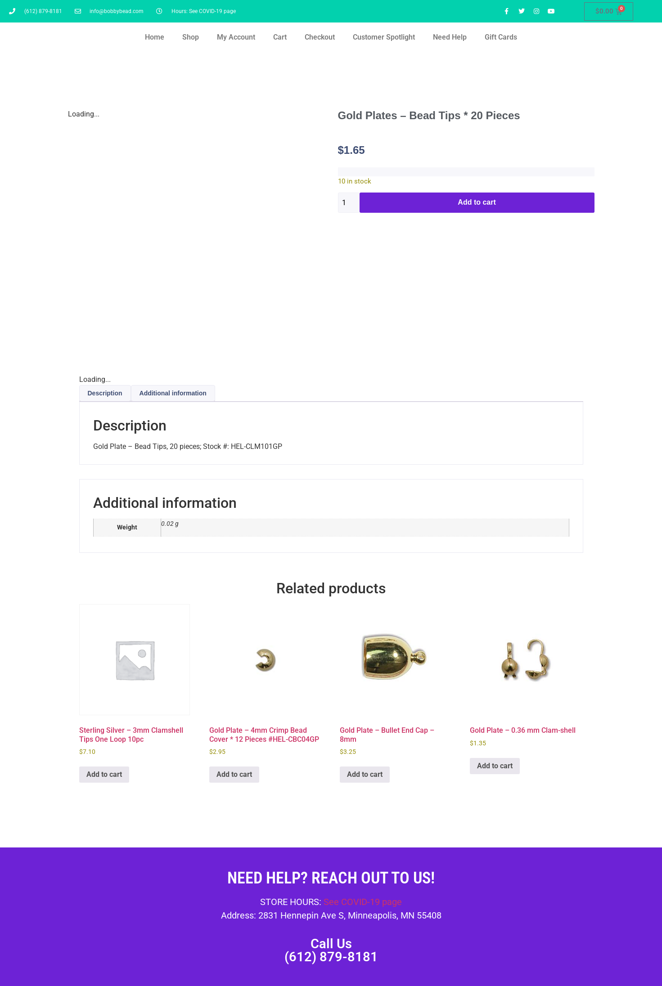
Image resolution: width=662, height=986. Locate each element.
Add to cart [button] (104, 774)
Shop (190, 37)
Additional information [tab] (173, 393)
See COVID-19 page (363, 901)
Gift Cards (501, 37)
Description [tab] (105, 393)
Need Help (450, 37)
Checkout (320, 37)
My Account (236, 37)
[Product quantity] (349, 203)
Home (154, 37)
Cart (280, 37)
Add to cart (476, 202)
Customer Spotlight (384, 37)
